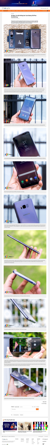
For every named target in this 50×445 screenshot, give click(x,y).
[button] (47, 425)
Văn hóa (18, 10)
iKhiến (32, 438)
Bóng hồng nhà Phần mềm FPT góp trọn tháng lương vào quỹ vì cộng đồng (25, 430)
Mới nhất (21, 406)
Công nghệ (9, 10)
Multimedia (25, 10)
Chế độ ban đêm (45, 10)
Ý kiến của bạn (25, 409)
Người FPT (14, 10)
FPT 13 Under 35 (30, 10)
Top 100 (34, 10)
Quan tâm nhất (17, 406)
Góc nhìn (27, 441)
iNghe (37, 10)
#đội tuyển (21, 413)
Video (37, 438)
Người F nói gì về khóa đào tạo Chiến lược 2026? (9, 430)
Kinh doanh (5, 10)
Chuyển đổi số (22, 438)
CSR (40, 10)
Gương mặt (27, 438)
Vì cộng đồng (33, 441)
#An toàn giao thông (16, 413)
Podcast (38, 441)
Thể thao (21, 10)
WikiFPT (38, 442)
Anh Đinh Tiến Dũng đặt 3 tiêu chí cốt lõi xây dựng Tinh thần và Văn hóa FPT (39, 430)
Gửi (37, 409)
